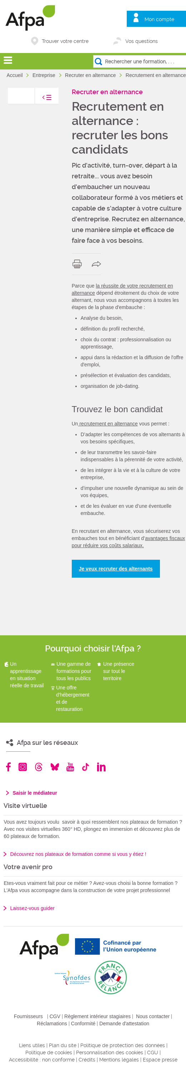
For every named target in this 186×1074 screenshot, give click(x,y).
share (98, 264)
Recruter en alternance (91, 75)
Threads (38, 766)
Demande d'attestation (124, 1023)
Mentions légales (119, 1060)
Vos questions (141, 41)
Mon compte (159, 19)
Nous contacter (153, 1016)
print (79, 264)
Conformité (83, 1023)
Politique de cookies (48, 1052)
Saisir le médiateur (34, 793)
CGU (152, 1052)
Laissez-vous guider (32, 908)
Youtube (70, 766)
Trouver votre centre (65, 41)
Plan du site (62, 1045)
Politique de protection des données (122, 1045)
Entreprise (44, 75)
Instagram (22, 766)
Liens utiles (32, 1045)
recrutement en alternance (108, 424)
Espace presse (160, 1060)
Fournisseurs (28, 1016)
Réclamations (52, 1023)
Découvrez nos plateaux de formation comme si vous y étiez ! (78, 854)
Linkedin (101, 766)
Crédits (87, 1060)
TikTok (85, 766)
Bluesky (54, 766)
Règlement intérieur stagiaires (97, 1016)
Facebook (8, 766)
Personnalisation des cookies (109, 1052)
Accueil (15, 75)
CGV (55, 1016)
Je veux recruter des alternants (116, 569)
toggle (39, 99)
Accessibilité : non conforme (42, 1060)
